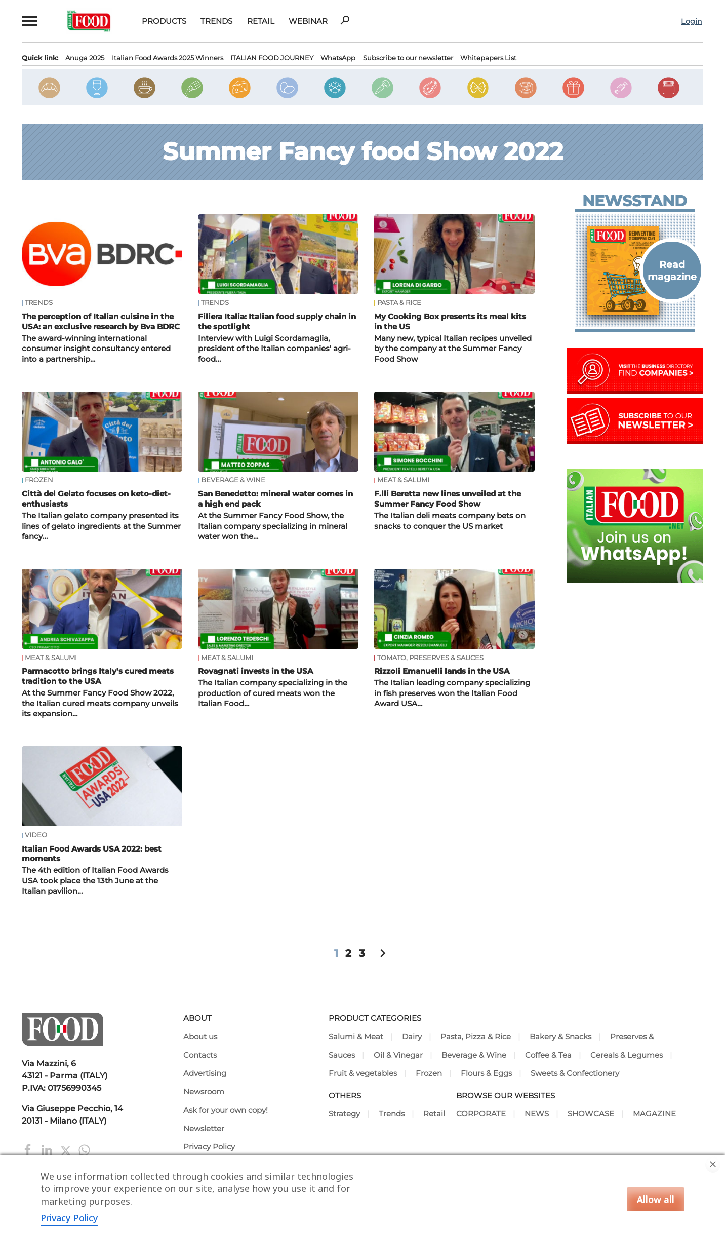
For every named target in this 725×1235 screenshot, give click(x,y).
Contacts (200, 1055)
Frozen (39, 480)
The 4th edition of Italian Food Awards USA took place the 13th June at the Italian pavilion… (95, 881)
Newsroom (203, 1091)
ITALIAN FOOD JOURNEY (271, 58)
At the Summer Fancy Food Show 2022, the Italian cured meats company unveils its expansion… (100, 703)
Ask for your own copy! (225, 1110)
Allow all (655, 1199)
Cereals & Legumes (626, 1055)
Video (36, 835)
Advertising (204, 1073)
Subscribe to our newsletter (408, 58)
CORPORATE (481, 1113)
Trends (216, 21)
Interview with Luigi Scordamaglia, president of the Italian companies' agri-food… (274, 349)
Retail (260, 21)
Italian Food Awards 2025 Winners (167, 58)
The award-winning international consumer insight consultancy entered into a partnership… (96, 349)
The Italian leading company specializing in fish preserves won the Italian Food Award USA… (452, 693)
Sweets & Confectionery (575, 1073)
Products (164, 21)
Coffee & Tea (548, 1055)
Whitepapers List (488, 58)
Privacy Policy (209, 1146)
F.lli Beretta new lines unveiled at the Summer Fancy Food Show (447, 499)
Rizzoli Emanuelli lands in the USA (441, 671)
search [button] (345, 20)
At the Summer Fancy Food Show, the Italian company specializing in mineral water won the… (272, 526)
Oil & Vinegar (398, 1055)
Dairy (412, 1036)
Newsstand (634, 201)
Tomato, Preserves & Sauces (430, 658)
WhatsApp (337, 58)
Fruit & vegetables (363, 1073)
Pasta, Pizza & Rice (475, 1036)
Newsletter (203, 1128)
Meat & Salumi (403, 480)
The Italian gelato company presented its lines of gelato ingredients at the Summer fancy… (101, 526)
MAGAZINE (654, 1113)
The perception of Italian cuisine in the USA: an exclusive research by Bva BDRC (101, 321)
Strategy (344, 1113)
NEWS (537, 1113)
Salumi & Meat (356, 1036)
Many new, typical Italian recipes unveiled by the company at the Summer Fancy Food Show (453, 349)
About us (200, 1036)
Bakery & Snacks (560, 1036)
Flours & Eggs (486, 1073)
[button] (29, 21)
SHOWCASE (591, 1113)
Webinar (308, 21)
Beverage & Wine (233, 480)
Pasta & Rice (399, 302)
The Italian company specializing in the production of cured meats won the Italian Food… (272, 693)
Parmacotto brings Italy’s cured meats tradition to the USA (98, 676)
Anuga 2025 (84, 58)
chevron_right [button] (383, 953)
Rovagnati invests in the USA (255, 671)
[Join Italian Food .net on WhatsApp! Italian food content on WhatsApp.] (635, 579)
